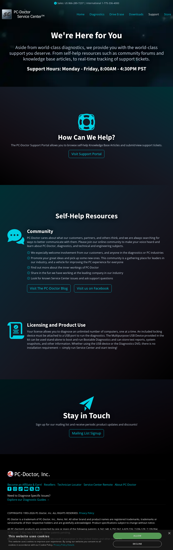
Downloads (136, 14)
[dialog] (86, 540)
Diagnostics (97, 14)
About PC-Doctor (125, 484)
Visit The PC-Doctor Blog (49, 288)
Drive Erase (116, 14)
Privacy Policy (86, 513)
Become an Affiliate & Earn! (24, 484)
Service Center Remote (98, 484)
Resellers (49, 484)
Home (80, 14)
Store (167, 14)
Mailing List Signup (86, 433)
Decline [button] (137, 543)
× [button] (169, 533)
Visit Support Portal (86, 154)
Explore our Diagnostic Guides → (28, 499)
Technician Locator (69, 484)
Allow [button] (137, 535)
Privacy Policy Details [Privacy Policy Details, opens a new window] (64, 544)
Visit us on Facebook (93, 288)
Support (154, 14)
